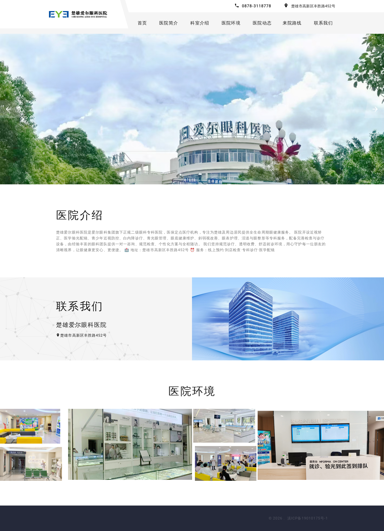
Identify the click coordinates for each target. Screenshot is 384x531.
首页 (142, 22)
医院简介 (168, 22)
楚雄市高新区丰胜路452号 (313, 6)
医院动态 (262, 22)
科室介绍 (199, 22)
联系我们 (323, 22)
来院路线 (292, 22)
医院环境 (231, 22)
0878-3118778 (256, 6)
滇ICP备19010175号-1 (307, 518)
